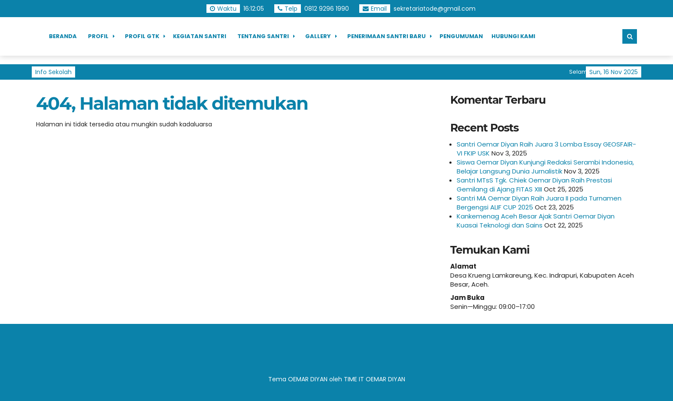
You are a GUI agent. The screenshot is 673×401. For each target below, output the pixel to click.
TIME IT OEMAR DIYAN (374, 379)
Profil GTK (142, 36)
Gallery (318, 36)
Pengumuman (461, 36)
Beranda (63, 36)
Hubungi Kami (513, 36)
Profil (98, 36)
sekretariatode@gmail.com (435, 8)
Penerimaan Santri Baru (386, 36)
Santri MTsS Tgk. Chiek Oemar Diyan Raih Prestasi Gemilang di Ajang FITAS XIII (534, 185)
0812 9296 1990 (326, 8)
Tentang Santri (263, 36)
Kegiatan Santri (199, 36)
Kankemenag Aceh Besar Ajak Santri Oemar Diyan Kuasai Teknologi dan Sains (536, 221)
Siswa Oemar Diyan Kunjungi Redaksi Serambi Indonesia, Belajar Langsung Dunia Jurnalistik (545, 167)
